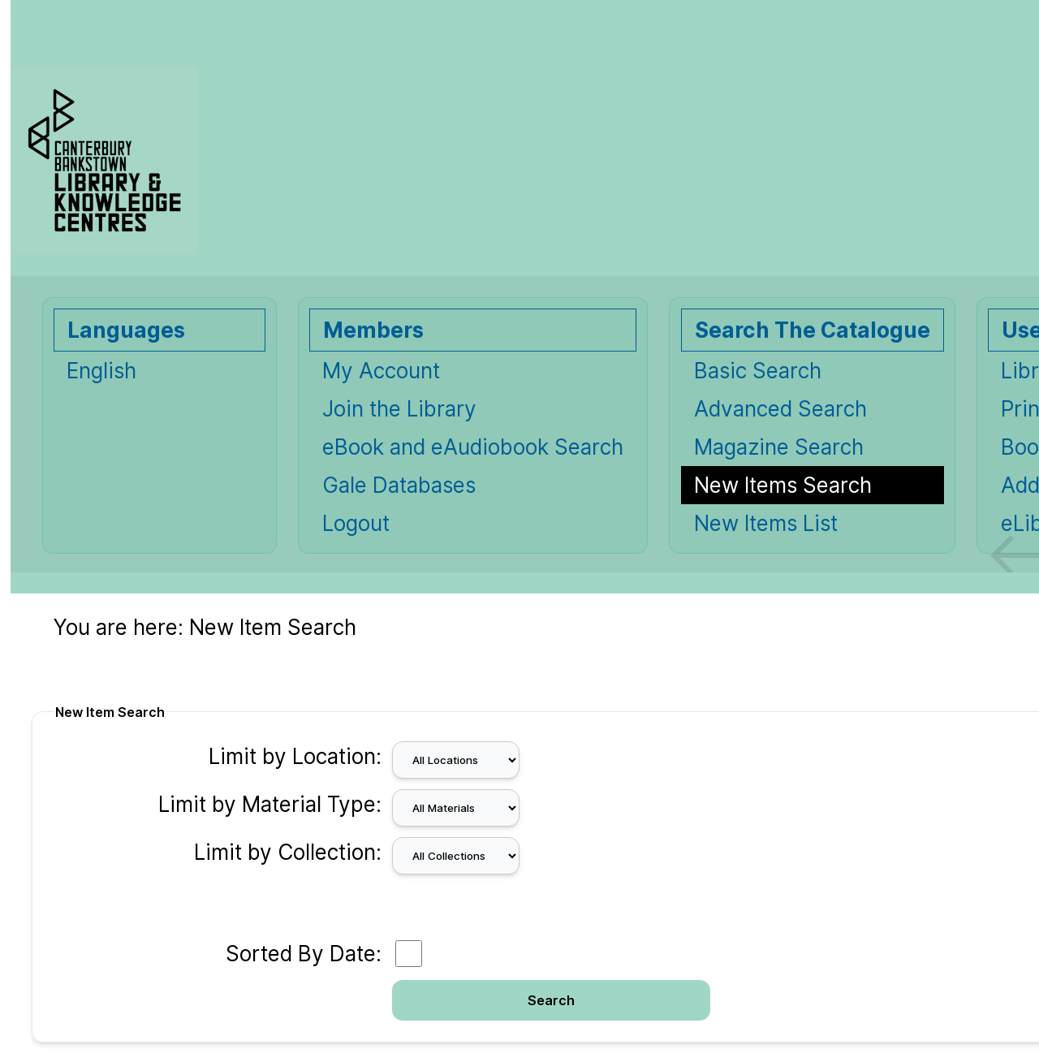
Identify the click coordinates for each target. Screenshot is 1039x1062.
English (101, 370)
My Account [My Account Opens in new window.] (381, 370)
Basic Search (757, 370)
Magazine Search (779, 447)
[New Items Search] (812, 485)
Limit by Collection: (288, 852)
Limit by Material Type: (270, 804)
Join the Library (399, 408)
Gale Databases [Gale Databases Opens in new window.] (399, 485)
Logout (356, 523)
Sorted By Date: (304, 953)
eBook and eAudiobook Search (472, 447)
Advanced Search (780, 408)
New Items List (766, 523)
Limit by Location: (295, 756)
